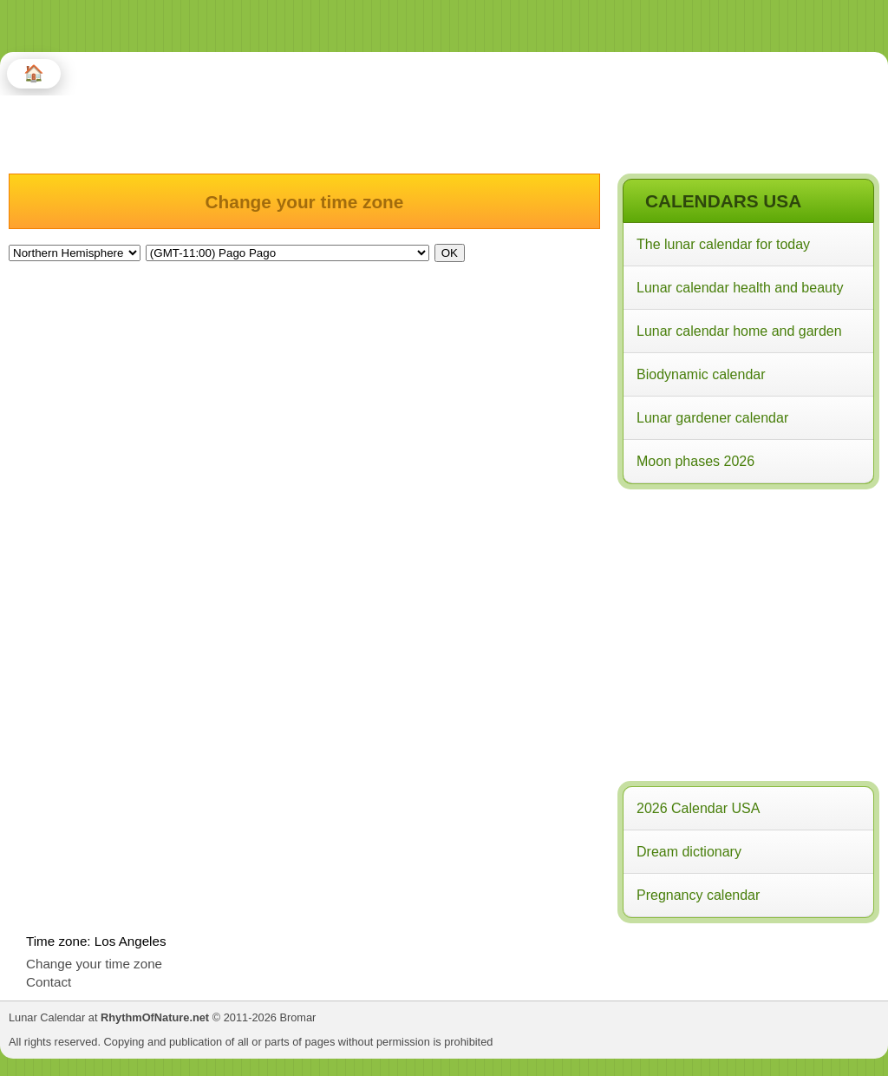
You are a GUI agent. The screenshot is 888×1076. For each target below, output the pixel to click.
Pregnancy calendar (698, 895)
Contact (48, 981)
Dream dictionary (689, 851)
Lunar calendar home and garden (739, 331)
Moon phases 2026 (695, 461)
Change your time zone (94, 963)
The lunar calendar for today (723, 244)
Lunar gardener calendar (712, 417)
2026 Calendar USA (698, 808)
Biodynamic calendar (701, 374)
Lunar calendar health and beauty (740, 287)
